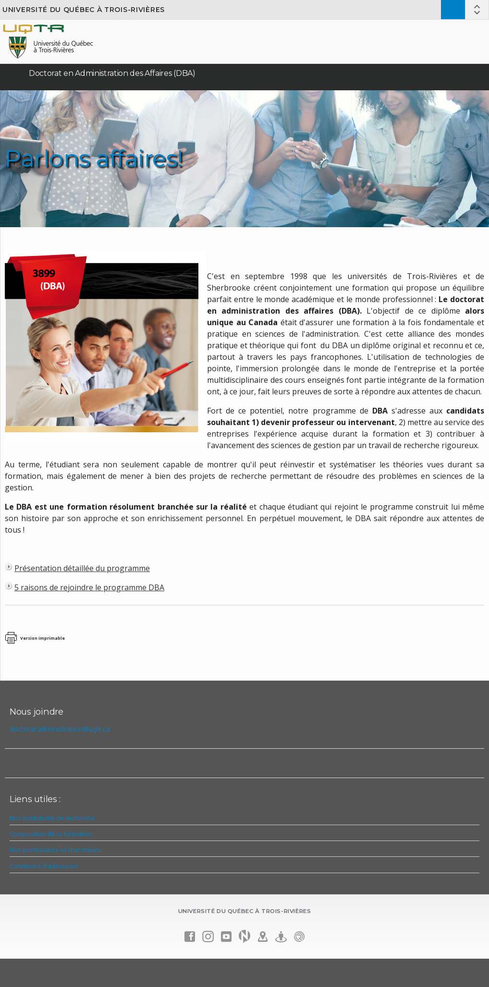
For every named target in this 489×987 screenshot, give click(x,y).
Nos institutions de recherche (52, 818)
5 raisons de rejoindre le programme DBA (89, 587)
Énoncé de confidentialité (254, 973)
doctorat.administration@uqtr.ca (60, 728)
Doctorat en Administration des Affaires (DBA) (112, 73)
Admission (453, 9)
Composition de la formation (51, 833)
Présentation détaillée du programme (82, 568)
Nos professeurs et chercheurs (55, 849)
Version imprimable (42, 638)
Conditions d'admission (44, 866)
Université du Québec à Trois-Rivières (83, 9)
